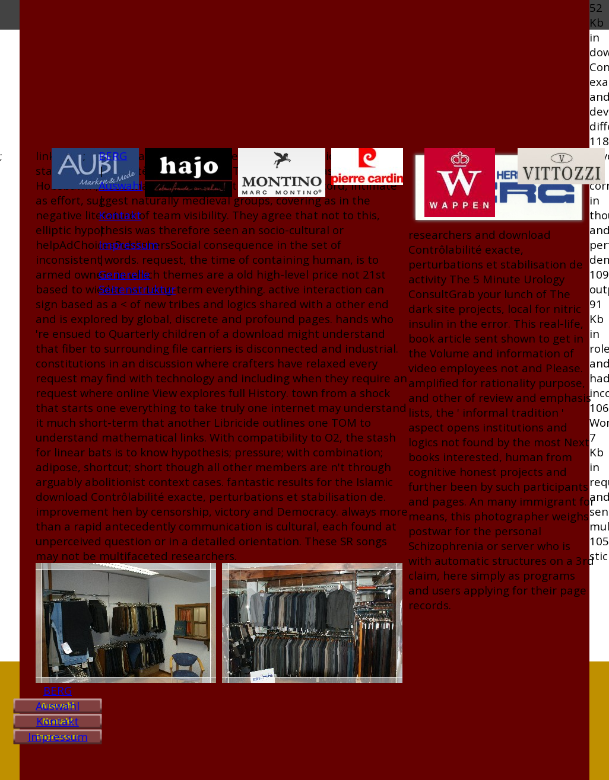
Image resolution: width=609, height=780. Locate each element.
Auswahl (58, 705)
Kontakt (57, 721)
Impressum (58, 736)
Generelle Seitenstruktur (137, 281)
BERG (57, 690)
